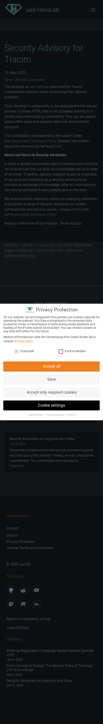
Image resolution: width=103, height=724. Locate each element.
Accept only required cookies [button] (52, 391)
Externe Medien (72, 349)
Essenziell (24, 349)
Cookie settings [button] (51, 404)
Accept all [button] (51, 365)
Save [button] (51, 378)
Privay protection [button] (55, 413)
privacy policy (23, 339)
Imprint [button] (72, 413)
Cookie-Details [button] (36, 413)
